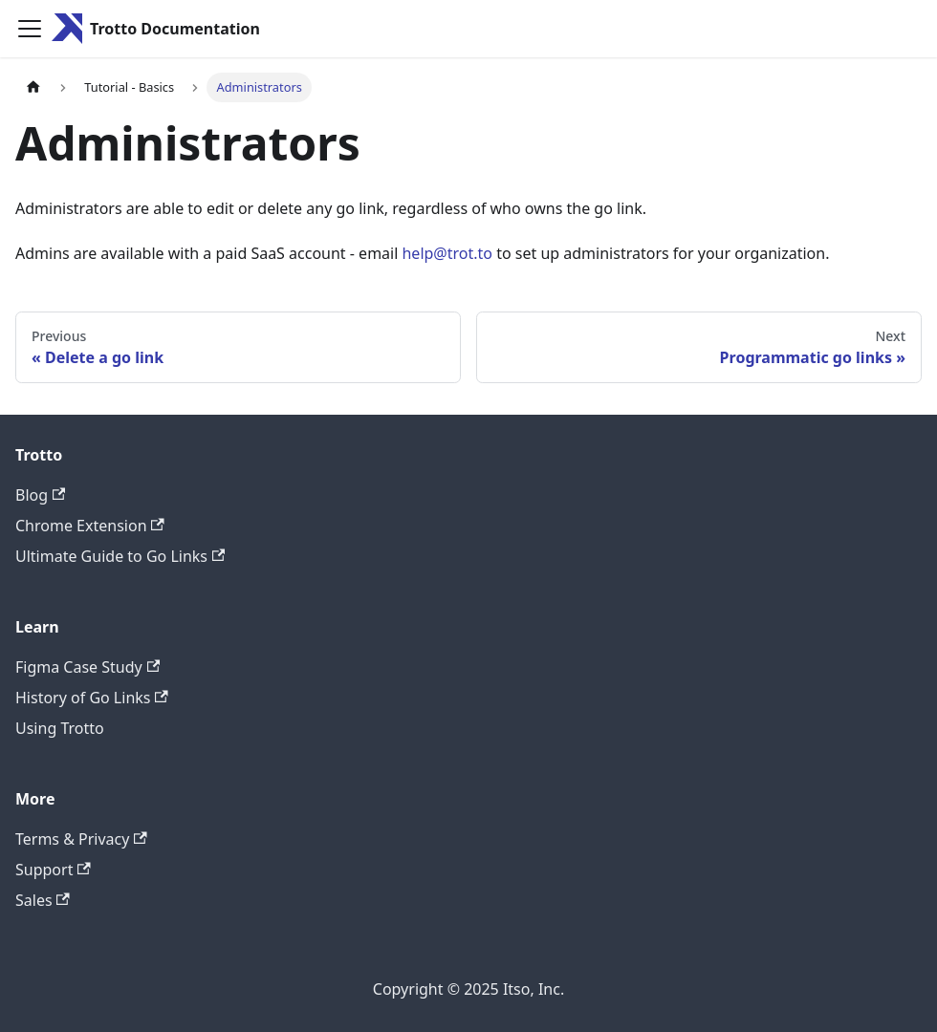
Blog (40, 494)
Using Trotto (59, 728)
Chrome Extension (89, 525)
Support (53, 869)
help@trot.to (447, 253)
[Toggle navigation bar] (29, 28)
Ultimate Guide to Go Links (120, 556)
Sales (42, 900)
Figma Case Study (87, 666)
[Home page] (33, 87)
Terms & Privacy (81, 838)
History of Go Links (91, 697)
